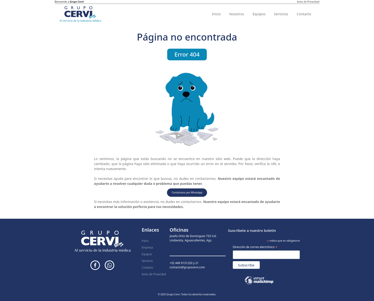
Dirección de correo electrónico (255, 247)
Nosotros (236, 14)
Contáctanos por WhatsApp (187, 192)
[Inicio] (80, 14)
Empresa (147, 247)
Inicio (216, 14)
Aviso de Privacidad (308, 1)
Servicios (281, 14)
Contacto (304, 14)
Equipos (259, 14)
